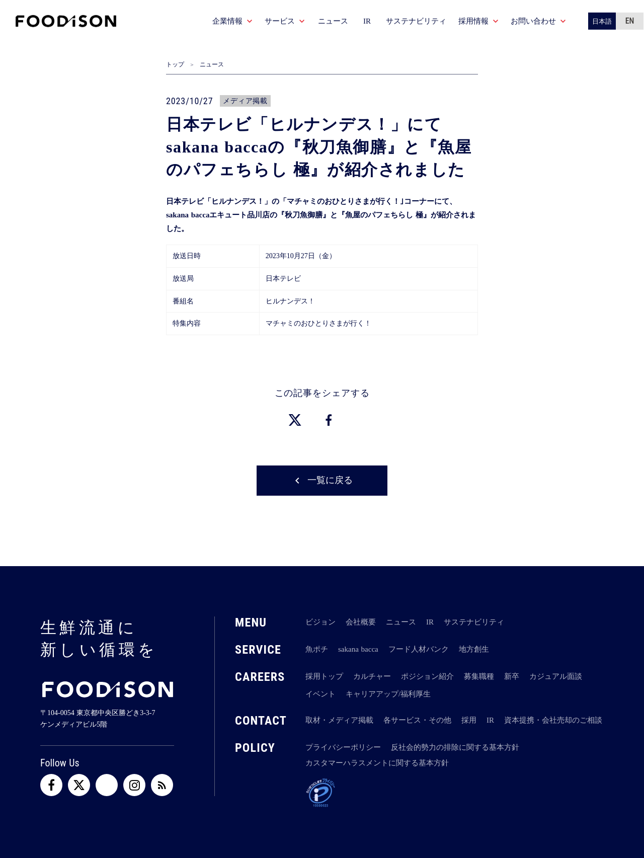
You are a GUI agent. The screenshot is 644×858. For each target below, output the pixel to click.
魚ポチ (316, 649)
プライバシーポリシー (343, 747)
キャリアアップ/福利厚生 (388, 694)
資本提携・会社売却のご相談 (553, 720)
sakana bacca (358, 649)
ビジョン (320, 622)
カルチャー (372, 676)
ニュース (212, 64)
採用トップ (324, 676)
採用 (468, 720)
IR (430, 622)
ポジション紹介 (427, 676)
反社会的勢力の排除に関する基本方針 (455, 747)
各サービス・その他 (417, 720)
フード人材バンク (418, 649)
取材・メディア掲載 (339, 720)
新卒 (511, 676)
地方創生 (474, 649)
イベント (320, 694)
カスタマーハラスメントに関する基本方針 (377, 763)
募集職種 (479, 676)
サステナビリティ (474, 622)
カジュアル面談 (555, 676)
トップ (175, 64)
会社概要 (361, 622)
